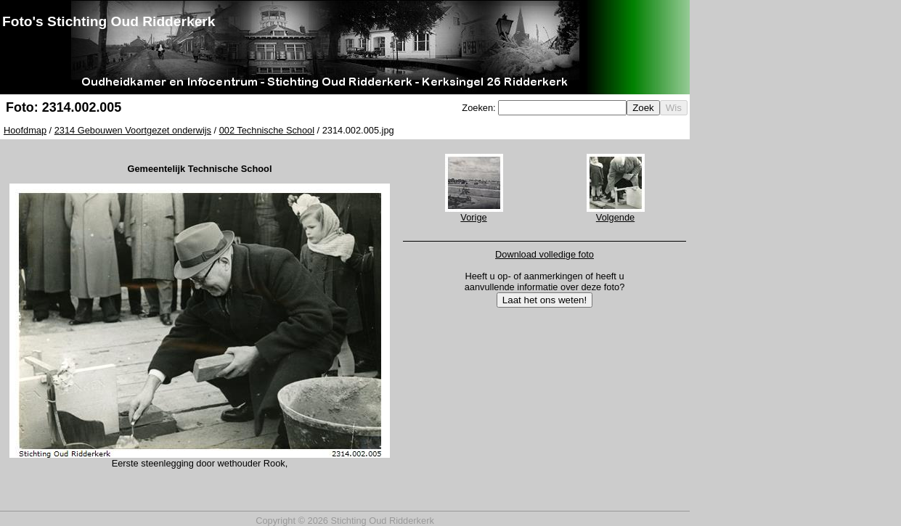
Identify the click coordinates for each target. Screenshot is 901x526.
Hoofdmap (25, 130)
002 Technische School (266, 130)
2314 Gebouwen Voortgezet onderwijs (132, 130)
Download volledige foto (544, 254)
